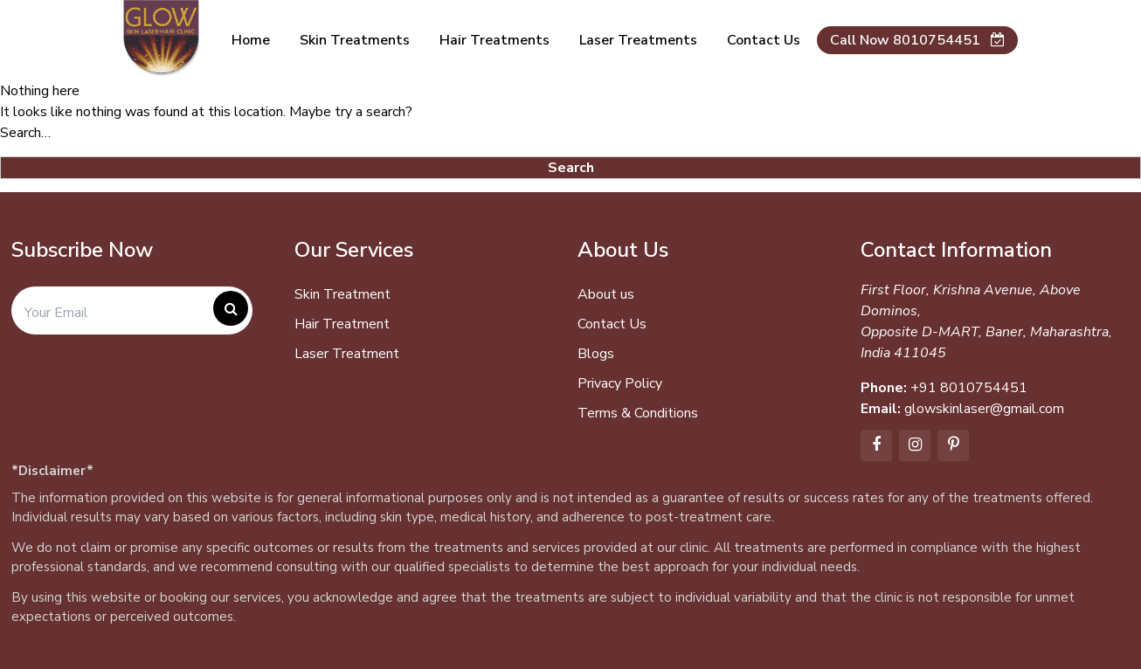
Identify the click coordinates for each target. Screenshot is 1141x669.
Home (251, 40)
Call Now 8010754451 (917, 40)
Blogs (595, 353)
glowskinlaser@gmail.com (984, 408)
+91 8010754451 (968, 387)
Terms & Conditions (637, 413)
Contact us (763, 40)
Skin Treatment (342, 294)
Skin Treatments (355, 40)
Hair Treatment (342, 324)
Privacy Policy (619, 383)
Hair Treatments (494, 40)
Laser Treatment (346, 353)
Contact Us (612, 324)
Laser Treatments (638, 40)
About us (605, 294)
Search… (25, 132)
